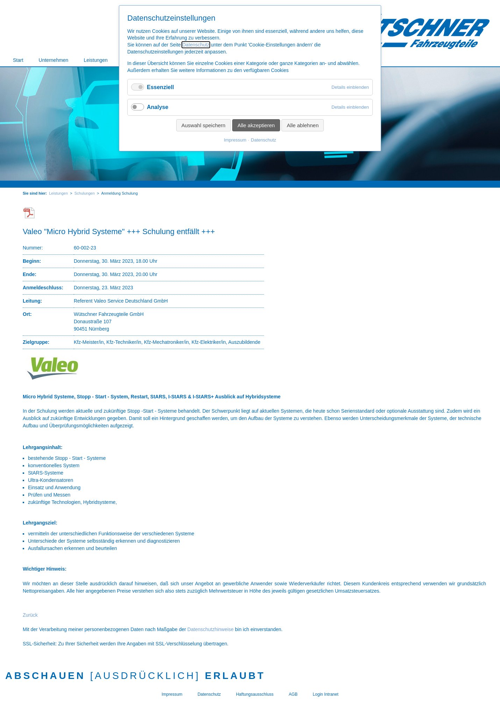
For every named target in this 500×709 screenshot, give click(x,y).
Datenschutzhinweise (210, 629)
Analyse (157, 107)
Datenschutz (195, 45)
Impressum (235, 140)
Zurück (30, 615)
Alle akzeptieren (256, 125)
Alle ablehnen (303, 125)
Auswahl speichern (203, 125)
